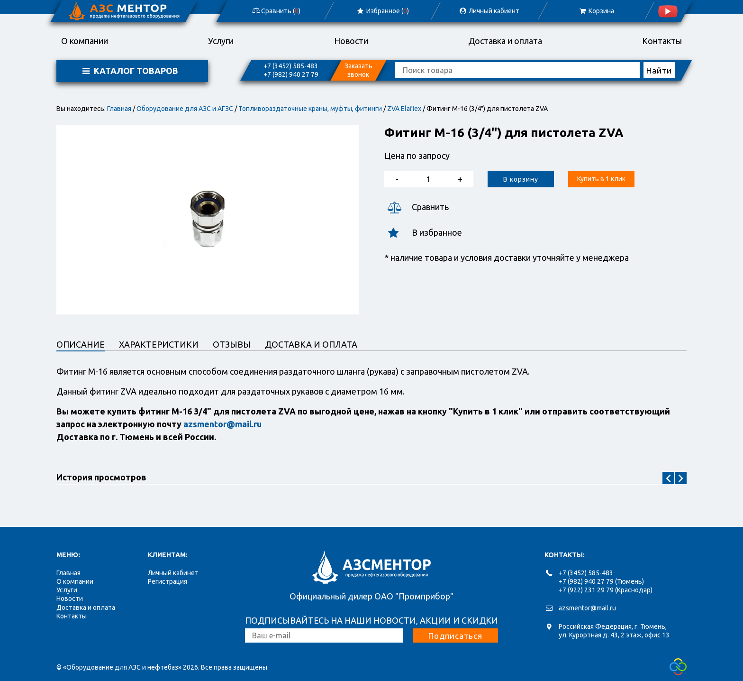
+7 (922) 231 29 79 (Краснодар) (605, 590)
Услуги (221, 41)
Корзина (596, 11)
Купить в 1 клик (601, 179)
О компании (84, 41)
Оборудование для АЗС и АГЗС (184, 108)
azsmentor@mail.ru (587, 608)
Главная (119, 108)
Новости (351, 41)
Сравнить (416, 207)
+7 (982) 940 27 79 (290, 74)
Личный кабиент (489, 11)
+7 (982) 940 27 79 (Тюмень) (601, 581)
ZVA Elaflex (404, 108)
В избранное (423, 232)
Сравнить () (276, 11)
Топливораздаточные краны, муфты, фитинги (310, 108)
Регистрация (167, 581)
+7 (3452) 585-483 (290, 66)
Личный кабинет (173, 573)
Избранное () (382, 11)
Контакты (662, 41)
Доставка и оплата (505, 41)
